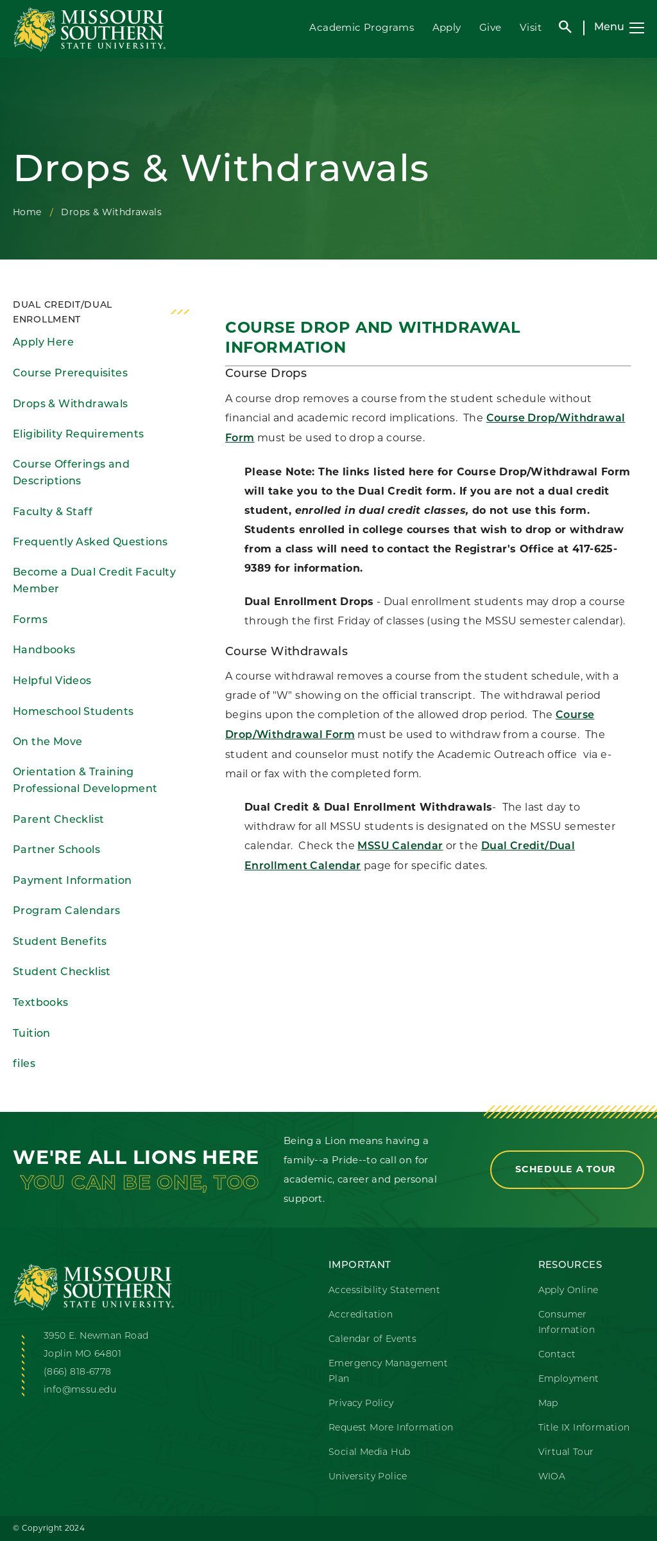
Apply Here (43, 343)
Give (490, 27)
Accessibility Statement (384, 1291)
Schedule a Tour (567, 1169)
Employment (568, 1379)
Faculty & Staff (52, 512)
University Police (367, 1477)
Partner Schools (56, 850)
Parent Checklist (58, 820)
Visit (531, 27)
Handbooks (44, 651)
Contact (557, 1355)
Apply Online (568, 1291)
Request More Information (391, 1428)
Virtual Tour (566, 1452)
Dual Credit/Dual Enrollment (62, 313)
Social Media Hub (369, 1452)
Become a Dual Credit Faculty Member (94, 581)
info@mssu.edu (80, 1390)
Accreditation (360, 1315)
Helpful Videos (52, 681)
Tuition (32, 1034)
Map (548, 1404)
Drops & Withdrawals (70, 405)
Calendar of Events (372, 1339)
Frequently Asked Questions (90, 543)
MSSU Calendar (400, 846)
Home (27, 212)
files (24, 1064)
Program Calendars (67, 911)
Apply (446, 27)
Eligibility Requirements (78, 435)
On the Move (47, 742)
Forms (30, 620)
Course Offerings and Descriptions (71, 474)
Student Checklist (62, 972)
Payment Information (72, 881)
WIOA (552, 1477)
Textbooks (41, 1003)
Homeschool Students (73, 712)
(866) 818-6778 (78, 1372)
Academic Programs (361, 27)
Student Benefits (60, 942)
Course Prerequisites (70, 374)
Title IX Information (584, 1428)
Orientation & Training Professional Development (85, 781)
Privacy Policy (361, 1404)
